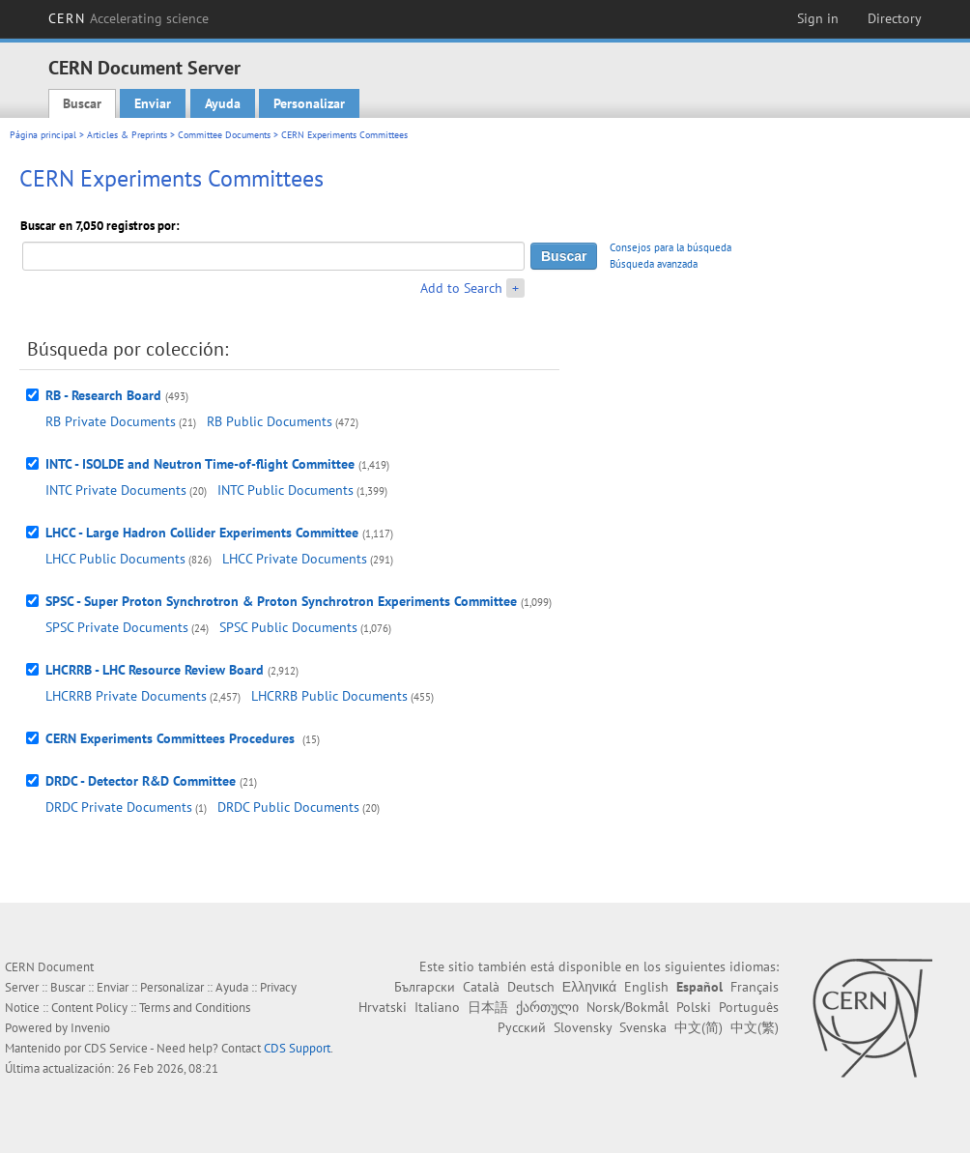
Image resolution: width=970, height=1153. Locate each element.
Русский (522, 1027)
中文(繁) (754, 1027)
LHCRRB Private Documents (126, 696)
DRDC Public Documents (288, 807)
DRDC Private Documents (118, 807)
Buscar (82, 103)
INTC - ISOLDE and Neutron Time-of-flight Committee (200, 464)
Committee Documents (224, 135)
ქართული (547, 1007)
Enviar (152, 103)
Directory (895, 18)
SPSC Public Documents (288, 627)
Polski (693, 1007)
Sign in (818, 18)
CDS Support (297, 1048)
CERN (128, 18)
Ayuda (223, 103)
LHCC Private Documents (294, 558)
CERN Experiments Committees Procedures (172, 738)
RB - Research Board (103, 395)
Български (424, 986)
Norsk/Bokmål (627, 1007)
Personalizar (309, 103)
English (646, 986)
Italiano (437, 1007)
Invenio (90, 1028)
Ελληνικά (589, 986)
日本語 (488, 1007)
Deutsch (531, 986)
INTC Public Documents (285, 490)
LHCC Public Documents (115, 558)
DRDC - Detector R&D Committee (140, 781)
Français (754, 986)
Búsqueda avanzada (654, 264)
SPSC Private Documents (116, 627)
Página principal (43, 135)
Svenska (643, 1027)
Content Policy (89, 1007)
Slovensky (583, 1027)
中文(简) (698, 1027)
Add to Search (461, 288)
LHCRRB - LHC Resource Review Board (154, 669)
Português (749, 1007)
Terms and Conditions (194, 1007)
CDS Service (116, 1048)
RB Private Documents (110, 421)
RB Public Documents (269, 421)
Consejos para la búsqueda (670, 247)
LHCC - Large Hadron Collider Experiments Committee (201, 532)
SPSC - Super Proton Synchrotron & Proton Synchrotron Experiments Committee (281, 601)
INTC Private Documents (115, 490)
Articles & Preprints (127, 135)
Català (481, 986)
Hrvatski (382, 1007)
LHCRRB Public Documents (329, 696)
